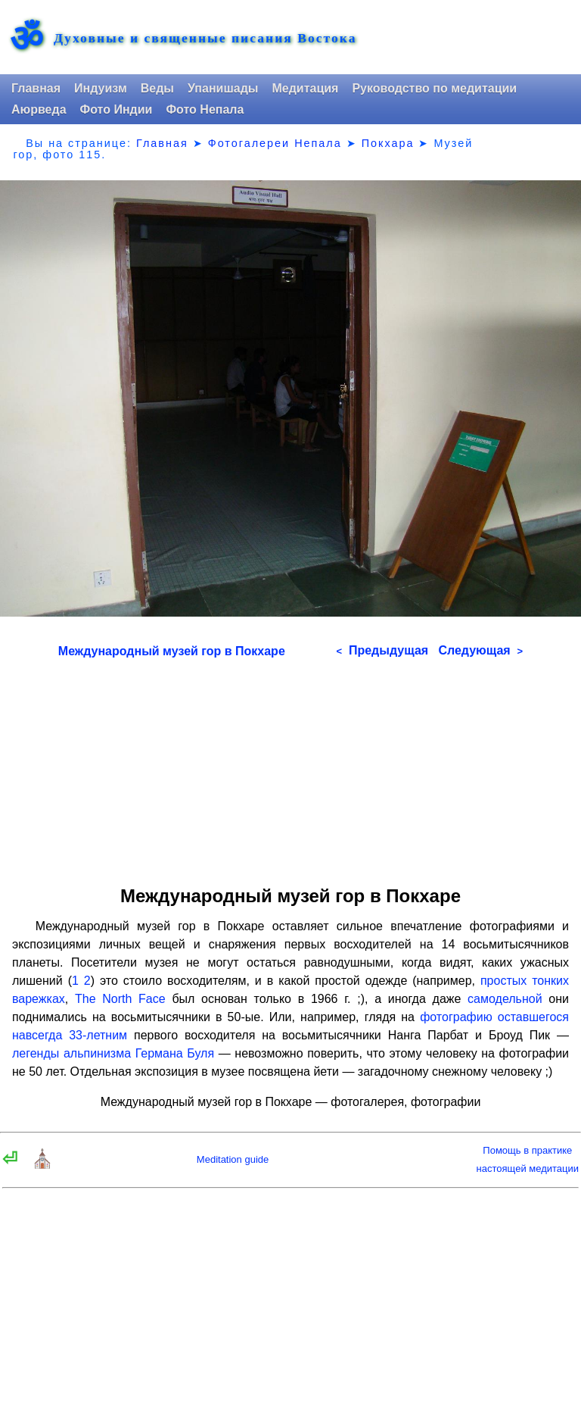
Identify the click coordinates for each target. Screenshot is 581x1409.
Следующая (480, 650)
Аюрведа (39, 109)
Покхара (388, 143)
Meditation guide (233, 1159)
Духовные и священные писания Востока (205, 38)
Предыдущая (382, 650)
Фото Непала (205, 109)
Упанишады (223, 88)
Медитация (305, 88)
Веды (157, 88)
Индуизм (100, 88)
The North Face (120, 998)
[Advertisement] (290, 767)
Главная (36, 88)
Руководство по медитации (434, 88)
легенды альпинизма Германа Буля (113, 1053)
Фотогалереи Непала (275, 143)
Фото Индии (116, 109)
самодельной (505, 998)
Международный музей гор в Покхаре (171, 651)
